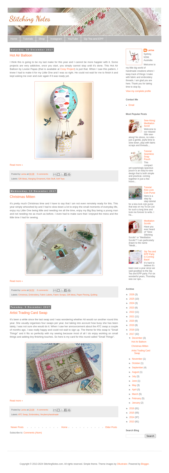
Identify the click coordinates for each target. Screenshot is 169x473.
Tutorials (28, 38)
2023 (132, 307)
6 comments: (43, 174)
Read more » (16, 165)
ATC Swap (23, 414)
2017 (132, 334)
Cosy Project (67, 69)
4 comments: (43, 410)
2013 (132, 421)
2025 (132, 299)
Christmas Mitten (22, 197)
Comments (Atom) (32, 432)
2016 (132, 408)
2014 (132, 417)
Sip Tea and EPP (94, 38)
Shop (42, 38)
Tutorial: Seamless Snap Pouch (149, 155)
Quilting (94, 295)
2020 (132, 321)
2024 (132, 303)
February (137, 398)
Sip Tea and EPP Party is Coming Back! (150, 255)
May (134, 385)
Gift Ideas (22, 179)
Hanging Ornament (36, 179)
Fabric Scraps (59, 295)
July (134, 376)
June (134, 381)
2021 (132, 316)
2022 (132, 312)
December (137, 338)
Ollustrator (122, 464)
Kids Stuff (50, 179)
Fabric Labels (46, 295)
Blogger (145, 464)
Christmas (23, 295)
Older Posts (111, 427)
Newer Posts (17, 427)
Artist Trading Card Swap (28, 313)
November (137, 359)
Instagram (56, 38)
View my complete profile (138, 91)
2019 (132, 325)
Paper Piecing (83, 295)
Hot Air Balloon (21, 55)
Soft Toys (60, 179)
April (134, 389)
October (136, 363)
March (135, 394)
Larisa (150, 50)
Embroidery (34, 295)
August (136, 372)
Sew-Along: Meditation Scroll (149, 123)
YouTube (73, 38)
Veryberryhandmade (49, 414)
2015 (132, 412)
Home (13, 38)
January (136, 402)
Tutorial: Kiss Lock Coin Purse (149, 190)
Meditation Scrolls (149, 222)
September (138, 367)
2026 (132, 294)
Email (131, 105)
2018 (132, 329)
